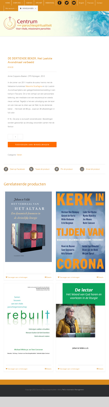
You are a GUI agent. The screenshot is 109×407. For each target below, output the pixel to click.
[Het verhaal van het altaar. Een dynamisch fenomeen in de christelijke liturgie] (28, 210)
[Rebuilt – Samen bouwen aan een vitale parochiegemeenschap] (28, 302)
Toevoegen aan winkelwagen (32, 144)
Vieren (19, 154)
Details (49, 277)
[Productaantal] (15, 136)
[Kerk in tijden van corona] (80, 210)
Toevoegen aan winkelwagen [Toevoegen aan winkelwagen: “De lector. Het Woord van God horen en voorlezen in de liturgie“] (70, 369)
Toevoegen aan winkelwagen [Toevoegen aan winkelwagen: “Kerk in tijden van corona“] (70, 277)
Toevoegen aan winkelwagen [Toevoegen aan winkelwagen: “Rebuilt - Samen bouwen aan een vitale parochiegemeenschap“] (18, 369)
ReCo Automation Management (73, 389)
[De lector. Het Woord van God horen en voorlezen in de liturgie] (80, 302)
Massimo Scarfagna (34, 86)
